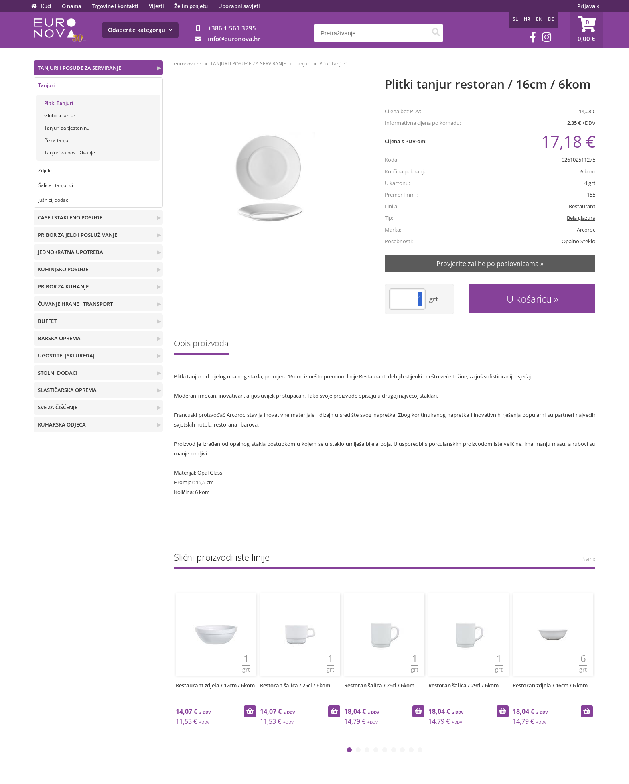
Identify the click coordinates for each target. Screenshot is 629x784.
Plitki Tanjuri (58, 103)
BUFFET (47, 321)
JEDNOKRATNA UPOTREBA (70, 252)
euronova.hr (187, 63)
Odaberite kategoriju (140, 30)
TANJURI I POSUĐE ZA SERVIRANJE (79, 67)
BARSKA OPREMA (59, 338)
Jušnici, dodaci (53, 200)
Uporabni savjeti (239, 6)
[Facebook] (533, 37)
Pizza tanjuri (57, 140)
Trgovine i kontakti (115, 6)
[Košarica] (586, 30)
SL (515, 19)
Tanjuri (46, 85)
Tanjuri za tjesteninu (66, 127)
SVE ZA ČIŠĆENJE (57, 407)
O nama (71, 6)
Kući (46, 6)
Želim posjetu (191, 6)
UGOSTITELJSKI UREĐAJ (66, 355)
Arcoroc (586, 229)
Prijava (588, 6)
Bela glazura (581, 217)
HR (526, 19)
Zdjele (45, 170)
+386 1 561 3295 (232, 28)
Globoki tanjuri (60, 115)
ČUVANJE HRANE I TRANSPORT (75, 303)
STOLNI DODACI (57, 372)
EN (539, 19)
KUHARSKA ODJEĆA (62, 424)
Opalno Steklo (578, 241)
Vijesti (156, 6)
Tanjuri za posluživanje (69, 152)
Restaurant (582, 206)
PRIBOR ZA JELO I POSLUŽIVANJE (77, 234)
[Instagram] (546, 37)
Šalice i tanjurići (55, 185)
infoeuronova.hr (234, 39)
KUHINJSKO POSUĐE (63, 269)
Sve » (588, 559)
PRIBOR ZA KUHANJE (63, 286)
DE (551, 19)
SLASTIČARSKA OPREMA (67, 390)
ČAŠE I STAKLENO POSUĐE (70, 217)
